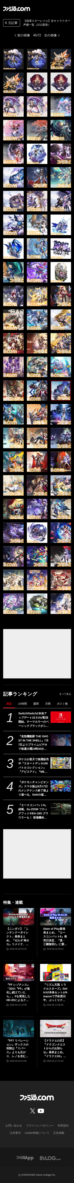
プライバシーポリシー (40, 1125)
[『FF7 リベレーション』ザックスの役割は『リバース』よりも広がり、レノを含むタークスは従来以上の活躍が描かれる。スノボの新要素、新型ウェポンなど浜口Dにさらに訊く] (18, 1028)
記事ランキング (20, 694)
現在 (9, 703)
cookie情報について (37, 1132)
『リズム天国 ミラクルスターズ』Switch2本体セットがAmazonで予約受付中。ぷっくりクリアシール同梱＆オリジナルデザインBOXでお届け (55, 992)
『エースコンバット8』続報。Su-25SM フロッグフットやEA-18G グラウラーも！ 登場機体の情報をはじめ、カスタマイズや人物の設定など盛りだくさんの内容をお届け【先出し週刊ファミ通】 (33, 811)
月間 (48, 703)
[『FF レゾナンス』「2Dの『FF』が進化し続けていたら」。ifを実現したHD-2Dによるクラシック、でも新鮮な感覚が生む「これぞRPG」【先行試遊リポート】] (18, 972)
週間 (36, 703)
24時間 (22, 703)
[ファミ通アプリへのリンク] (25, 1157)
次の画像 (50, 35)
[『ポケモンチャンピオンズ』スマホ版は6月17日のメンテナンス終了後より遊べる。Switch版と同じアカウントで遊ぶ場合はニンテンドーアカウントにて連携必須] (61, 786)
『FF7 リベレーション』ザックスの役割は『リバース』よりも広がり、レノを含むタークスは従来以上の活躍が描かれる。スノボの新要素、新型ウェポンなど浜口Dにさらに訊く (18, 1048)
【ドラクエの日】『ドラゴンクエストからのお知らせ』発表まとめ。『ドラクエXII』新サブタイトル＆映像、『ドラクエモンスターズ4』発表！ (54, 1048)
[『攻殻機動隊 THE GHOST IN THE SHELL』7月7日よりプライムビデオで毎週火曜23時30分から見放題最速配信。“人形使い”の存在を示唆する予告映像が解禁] (61, 740)
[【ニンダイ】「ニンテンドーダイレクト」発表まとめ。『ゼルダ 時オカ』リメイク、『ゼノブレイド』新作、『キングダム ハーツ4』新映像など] (18, 916)
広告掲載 (58, 1132)
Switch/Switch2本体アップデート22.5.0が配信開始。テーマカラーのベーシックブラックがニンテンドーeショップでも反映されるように (33, 720)
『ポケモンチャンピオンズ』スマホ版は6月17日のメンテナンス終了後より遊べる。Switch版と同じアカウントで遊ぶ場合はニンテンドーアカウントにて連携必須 (33, 789)
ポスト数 (62, 703)
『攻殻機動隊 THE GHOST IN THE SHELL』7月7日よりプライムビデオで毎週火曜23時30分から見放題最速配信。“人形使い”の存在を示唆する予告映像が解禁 (33, 743)
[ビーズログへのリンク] (50, 1157)
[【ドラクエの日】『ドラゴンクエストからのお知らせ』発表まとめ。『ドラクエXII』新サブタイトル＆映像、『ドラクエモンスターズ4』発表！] (55, 1028)
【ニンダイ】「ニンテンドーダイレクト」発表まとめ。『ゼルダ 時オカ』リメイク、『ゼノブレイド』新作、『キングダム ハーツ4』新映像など (18, 936)
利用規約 (63, 1125)
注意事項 (15, 1132)
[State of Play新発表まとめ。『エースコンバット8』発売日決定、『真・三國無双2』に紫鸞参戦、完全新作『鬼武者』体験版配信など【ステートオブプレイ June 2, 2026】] (55, 916)
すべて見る (65, 694)
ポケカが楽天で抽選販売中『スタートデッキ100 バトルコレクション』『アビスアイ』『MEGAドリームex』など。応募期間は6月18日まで (33, 766)
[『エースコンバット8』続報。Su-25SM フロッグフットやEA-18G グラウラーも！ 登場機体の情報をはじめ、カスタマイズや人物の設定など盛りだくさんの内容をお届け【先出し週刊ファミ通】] (61, 809)
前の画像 (23, 35)
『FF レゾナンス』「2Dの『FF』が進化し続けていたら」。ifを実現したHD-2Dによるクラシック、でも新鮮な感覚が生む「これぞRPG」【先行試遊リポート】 (18, 992)
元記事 (11, 23)
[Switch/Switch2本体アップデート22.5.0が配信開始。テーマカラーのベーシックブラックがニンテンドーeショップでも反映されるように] (61, 717)
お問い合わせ (14, 1125)
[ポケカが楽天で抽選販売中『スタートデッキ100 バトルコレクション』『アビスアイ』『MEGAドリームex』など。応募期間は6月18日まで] (61, 763)
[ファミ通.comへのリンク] (16, 8)
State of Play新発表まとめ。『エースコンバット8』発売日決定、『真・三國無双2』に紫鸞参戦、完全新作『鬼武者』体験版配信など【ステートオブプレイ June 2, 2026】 (55, 936)
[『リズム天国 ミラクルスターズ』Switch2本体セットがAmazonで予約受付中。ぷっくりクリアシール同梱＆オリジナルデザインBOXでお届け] (55, 972)
